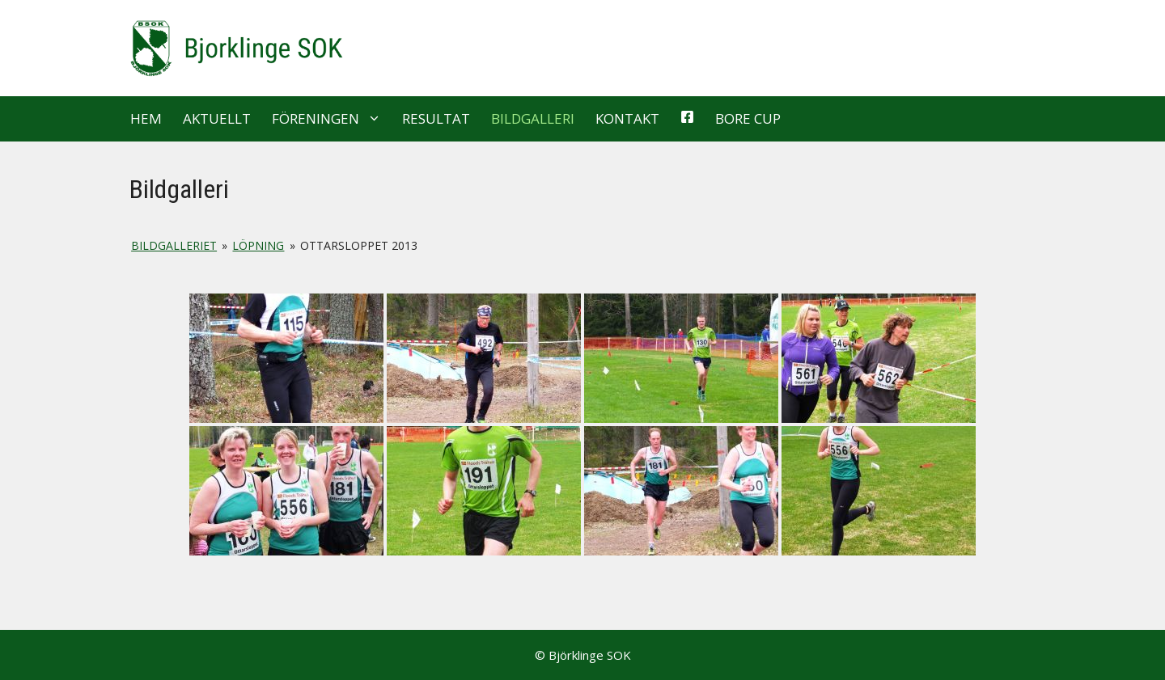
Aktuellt (217, 118)
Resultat (436, 118)
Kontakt (627, 118)
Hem (146, 118)
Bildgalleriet (174, 245)
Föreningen (332, 118)
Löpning (258, 245)
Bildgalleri (532, 118)
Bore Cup (748, 118)
